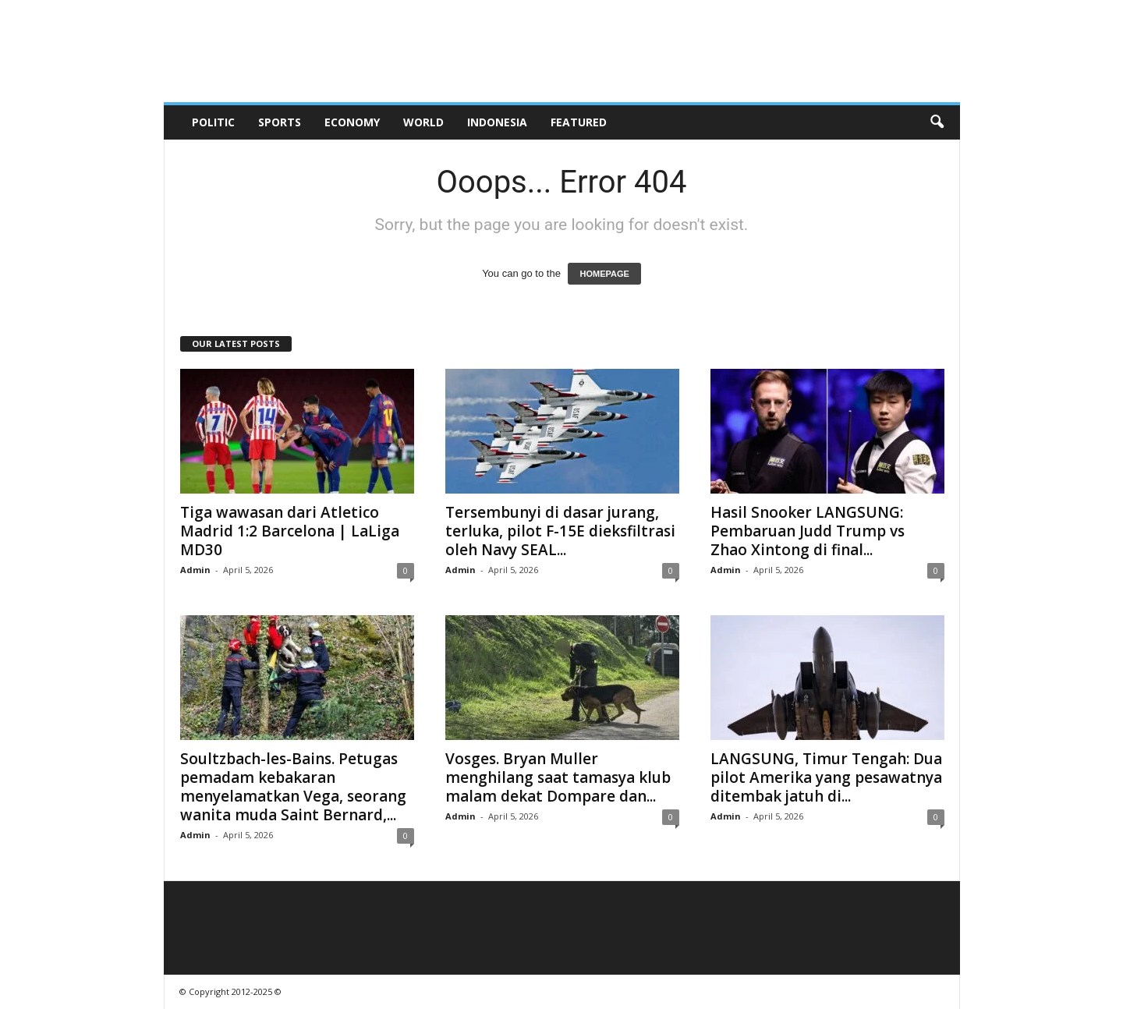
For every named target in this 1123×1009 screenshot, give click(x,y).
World (423, 122)
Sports (279, 122)
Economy (352, 122)
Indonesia (497, 122)
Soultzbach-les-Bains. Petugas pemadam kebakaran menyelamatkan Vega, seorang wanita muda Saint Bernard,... (293, 787)
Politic (213, 122)
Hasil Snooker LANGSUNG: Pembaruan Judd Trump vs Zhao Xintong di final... (807, 531)
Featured (579, 122)
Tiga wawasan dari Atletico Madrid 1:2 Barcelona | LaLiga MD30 (289, 531)
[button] (936, 122)
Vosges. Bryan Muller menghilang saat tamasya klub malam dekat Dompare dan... (558, 777)
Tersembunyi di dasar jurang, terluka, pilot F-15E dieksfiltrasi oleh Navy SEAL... (560, 531)
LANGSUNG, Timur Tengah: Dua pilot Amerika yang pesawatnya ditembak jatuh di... (826, 777)
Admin (195, 569)
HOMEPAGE (604, 273)
